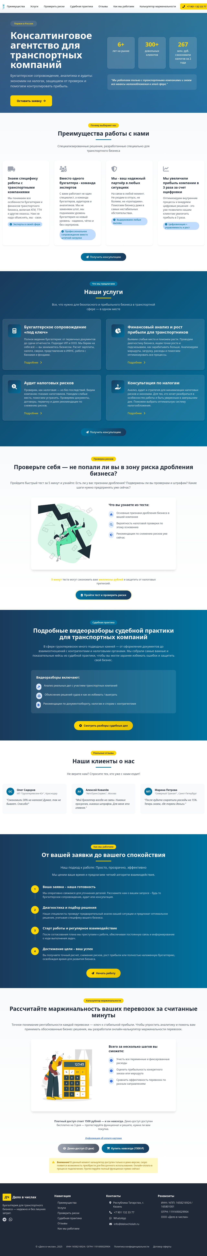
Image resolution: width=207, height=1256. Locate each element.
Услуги (34, 6)
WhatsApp (120, 1218)
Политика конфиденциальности (131, 1246)
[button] (103, 973)
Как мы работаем (123, 6)
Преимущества (16, 6)
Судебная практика (81, 6)
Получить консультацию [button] (103, 257)
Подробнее (33, 362)
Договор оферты (162, 1246)
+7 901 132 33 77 (124, 1212)
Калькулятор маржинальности (158, 6)
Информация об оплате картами (103, 1138)
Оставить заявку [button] (31, 101)
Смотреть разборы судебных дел (103, 725)
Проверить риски (54, 6)
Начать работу (103, 973)
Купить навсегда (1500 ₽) (125, 1148)
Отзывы (103, 6)
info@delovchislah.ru (126, 1224)
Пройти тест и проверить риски (103, 595)
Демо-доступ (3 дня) (78, 1148)
